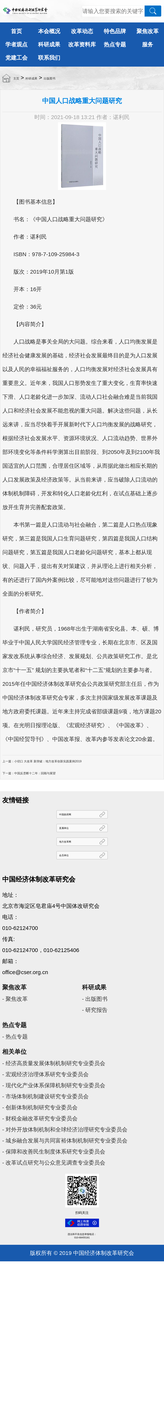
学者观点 (16, 44)
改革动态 (82, 31)
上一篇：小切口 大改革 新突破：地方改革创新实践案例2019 (41, 761)
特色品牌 (115, 31)
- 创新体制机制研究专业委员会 (40, 1107)
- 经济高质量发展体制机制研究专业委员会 (53, 1063)
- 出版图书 (94, 999)
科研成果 (49, 44)
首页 (16, 31)
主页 (16, 78)
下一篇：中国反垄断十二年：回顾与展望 (29, 773)
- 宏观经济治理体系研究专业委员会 (45, 1074)
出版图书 (49, 78)
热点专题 (115, 44)
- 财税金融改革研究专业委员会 (40, 1118)
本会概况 (49, 31)
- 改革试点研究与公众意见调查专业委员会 (53, 1163)
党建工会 (16, 58)
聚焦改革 (147, 31)
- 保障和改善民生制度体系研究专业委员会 (53, 1152)
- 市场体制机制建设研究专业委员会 (45, 1096)
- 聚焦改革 (15, 999)
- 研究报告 (94, 1010)
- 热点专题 (15, 1037)
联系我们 (49, 58)
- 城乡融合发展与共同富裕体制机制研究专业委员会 (64, 1141)
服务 (147, 44)
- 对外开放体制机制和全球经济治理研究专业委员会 (64, 1129)
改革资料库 (82, 44)
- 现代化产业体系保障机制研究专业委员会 (53, 1085)
